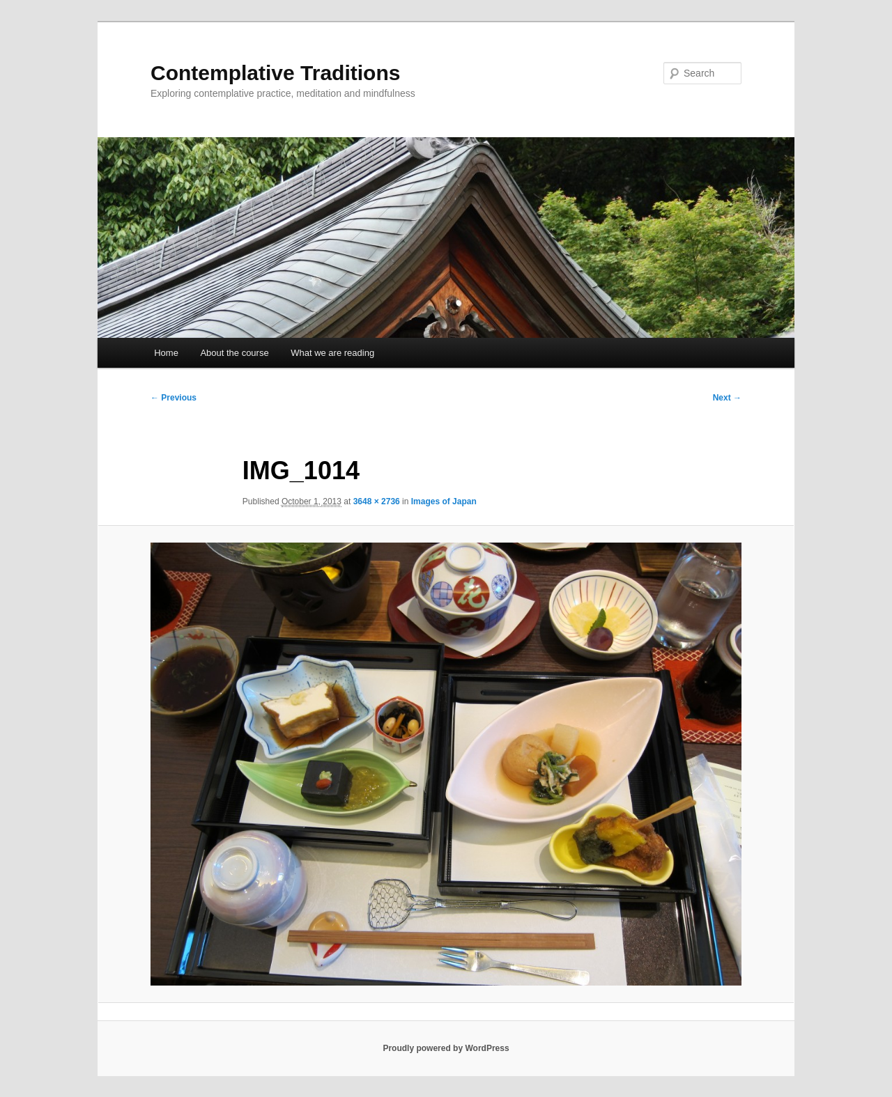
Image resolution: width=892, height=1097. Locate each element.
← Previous (174, 398)
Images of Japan (444, 501)
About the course (234, 353)
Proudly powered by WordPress (446, 1048)
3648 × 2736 (376, 501)
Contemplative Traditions (275, 72)
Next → (727, 398)
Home (166, 353)
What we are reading (332, 353)
